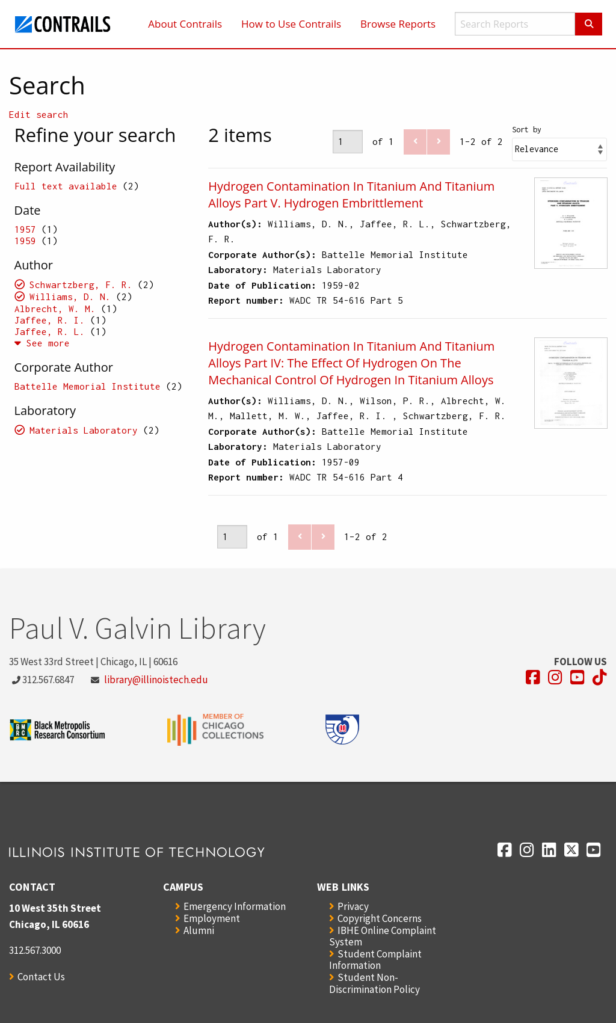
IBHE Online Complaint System (382, 936)
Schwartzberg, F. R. (80, 284)
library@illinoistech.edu (156, 679)
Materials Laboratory (83, 430)
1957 (25, 229)
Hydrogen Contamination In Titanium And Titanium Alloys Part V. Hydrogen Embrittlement (351, 194)
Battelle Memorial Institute (87, 386)
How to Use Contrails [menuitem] (291, 24)
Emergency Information (234, 906)
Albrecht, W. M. (55, 308)
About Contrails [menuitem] (185, 24)
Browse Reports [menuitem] (398, 24)
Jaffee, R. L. (49, 331)
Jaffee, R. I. (52, 320)
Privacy (353, 906)
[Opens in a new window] (533, 677)
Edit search (39, 114)
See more (42, 342)
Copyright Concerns (379, 918)
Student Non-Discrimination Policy (374, 983)
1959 (25, 240)
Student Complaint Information (375, 959)
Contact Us (41, 976)
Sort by (526, 129)
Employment (211, 918)
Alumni (198, 930)
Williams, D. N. (70, 296)
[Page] (348, 141)
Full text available (65, 185)
